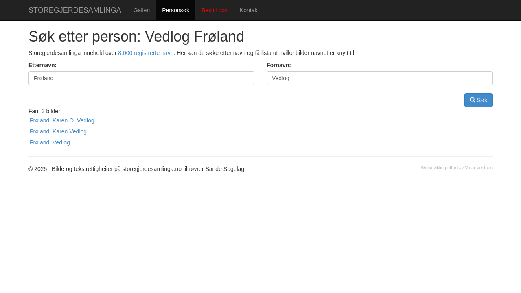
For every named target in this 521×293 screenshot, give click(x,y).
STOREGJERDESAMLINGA (74, 10)
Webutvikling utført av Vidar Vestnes (457, 167)
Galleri (142, 10)
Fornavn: (279, 65)
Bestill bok (214, 10)
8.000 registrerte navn (145, 53)
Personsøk (175, 10)
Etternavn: (42, 65)
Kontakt (249, 10)
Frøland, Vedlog (50, 142)
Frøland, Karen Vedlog (58, 131)
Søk (478, 99)
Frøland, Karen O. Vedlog (62, 120)
